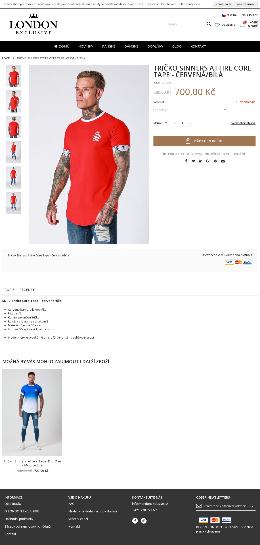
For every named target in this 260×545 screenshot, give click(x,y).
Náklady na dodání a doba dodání (92, 511)
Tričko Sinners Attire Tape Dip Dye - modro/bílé (32, 463)
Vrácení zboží (78, 519)
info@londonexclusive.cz (150, 503)
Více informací (246, 4)
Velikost (158, 102)
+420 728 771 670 (145, 510)
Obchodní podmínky (18, 519)
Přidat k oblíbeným (185, 154)
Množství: (160, 123)
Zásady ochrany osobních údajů (27, 526)
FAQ (71, 504)
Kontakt (10, 534)
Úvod (6, 58)
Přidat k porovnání (228, 154)
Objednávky (12, 504)
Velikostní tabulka (243, 123)
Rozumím (224, 4)
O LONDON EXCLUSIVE (21, 511)
